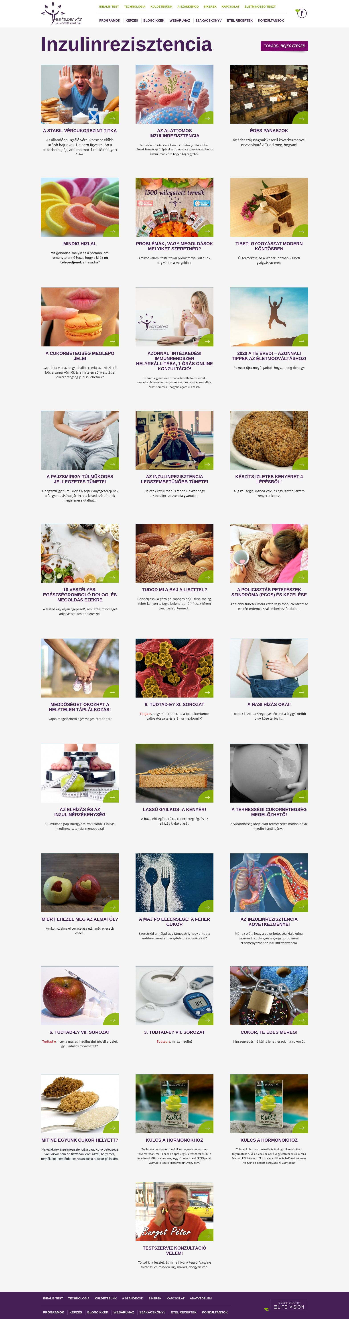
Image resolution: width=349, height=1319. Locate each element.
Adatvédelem (201, 1298)
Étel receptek (240, 20)
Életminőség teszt (260, 6)
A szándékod (188, 6)
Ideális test (109, 6)
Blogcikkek (153, 20)
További (284, 46)
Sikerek (210, 6)
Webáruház (180, 20)
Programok (109, 20)
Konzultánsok (271, 20)
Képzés (132, 20)
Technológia (134, 6)
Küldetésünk (161, 6)
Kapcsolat (230, 6)
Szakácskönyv (208, 20)
